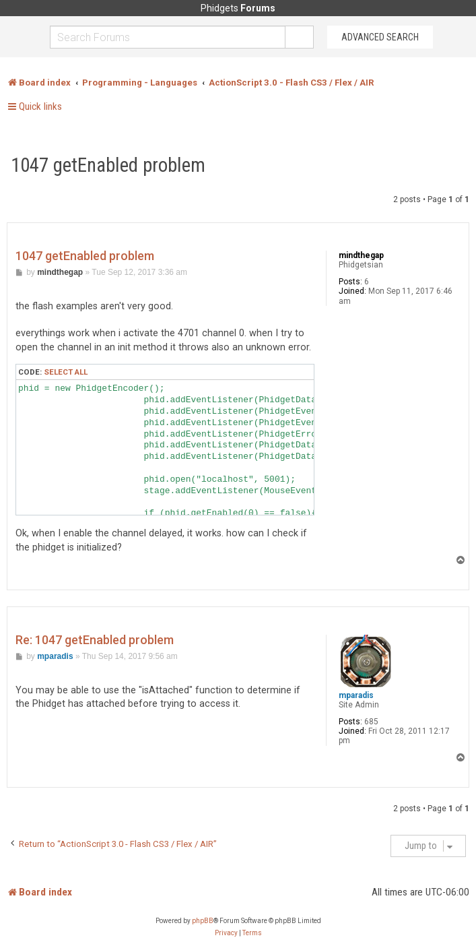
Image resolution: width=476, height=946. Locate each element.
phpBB (202, 920)
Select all (66, 372)
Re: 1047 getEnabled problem (94, 640)
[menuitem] (226, 933)
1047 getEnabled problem (108, 165)
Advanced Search (380, 37)
